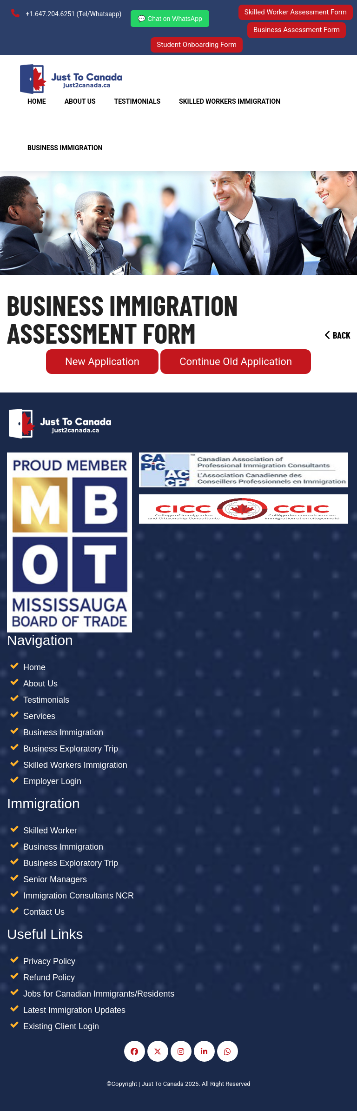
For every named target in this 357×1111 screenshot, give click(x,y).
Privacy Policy (49, 961)
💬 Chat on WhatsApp (170, 18)
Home (36, 101)
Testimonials (137, 101)
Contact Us (44, 912)
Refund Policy (49, 977)
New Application (102, 361)
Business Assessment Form (296, 30)
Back (337, 336)
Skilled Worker (50, 830)
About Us (80, 101)
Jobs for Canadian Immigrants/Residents (98, 993)
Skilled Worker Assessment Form (296, 12)
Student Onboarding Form (197, 44)
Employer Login (52, 781)
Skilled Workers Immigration (75, 765)
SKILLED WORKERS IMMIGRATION (229, 101)
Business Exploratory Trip (70, 748)
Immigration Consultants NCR (78, 895)
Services (39, 716)
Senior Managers (55, 879)
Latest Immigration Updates (74, 1010)
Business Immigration (64, 148)
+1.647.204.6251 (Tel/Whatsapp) (66, 13)
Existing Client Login (61, 1026)
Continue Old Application (235, 361)
